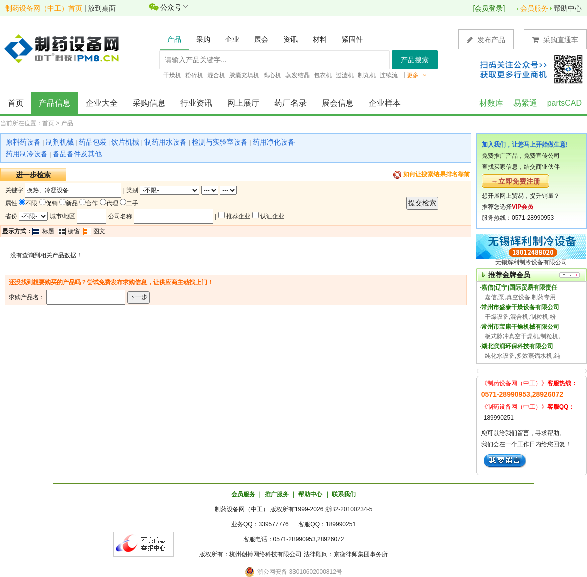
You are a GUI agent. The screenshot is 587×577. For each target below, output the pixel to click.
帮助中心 (568, 8)
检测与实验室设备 (220, 142)
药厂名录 (290, 103)
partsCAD (564, 103)
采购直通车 (555, 39)
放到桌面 (102, 8)
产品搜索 (415, 60)
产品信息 (55, 103)
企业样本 (385, 103)
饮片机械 (125, 142)
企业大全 (102, 103)
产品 (67, 123)
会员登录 (489, 8)
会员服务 (534, 8)
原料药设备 (23, 142)
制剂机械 (60, 142)
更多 (417, 75)
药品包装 (93, 142)
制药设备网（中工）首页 (43, 8)
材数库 (491, 103)
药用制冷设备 (27, 154)
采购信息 (149, 103)
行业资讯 (196, 103)
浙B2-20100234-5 (349, 509)
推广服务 (277, 494)
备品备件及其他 (77, 154)
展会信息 (338, 103)
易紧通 (525, 103)
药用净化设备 (274, 142)
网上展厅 (243, 103)
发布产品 (486, 39)
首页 (16, 103)
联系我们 (344, 494)
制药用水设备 (165, 142)
